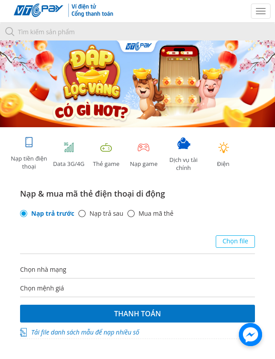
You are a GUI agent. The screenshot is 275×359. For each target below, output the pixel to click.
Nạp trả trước (52, 213)
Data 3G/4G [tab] (68, 154)
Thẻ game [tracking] (106, 154)
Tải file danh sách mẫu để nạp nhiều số (85, 332)
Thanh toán (137, 314)
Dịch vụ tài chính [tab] (183, 154)
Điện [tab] (223, 154)
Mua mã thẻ (156, 213)
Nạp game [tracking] (143, 154)
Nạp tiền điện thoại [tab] (29, 153)
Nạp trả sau (106, 213)
